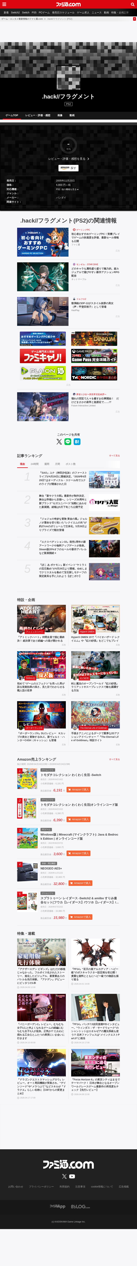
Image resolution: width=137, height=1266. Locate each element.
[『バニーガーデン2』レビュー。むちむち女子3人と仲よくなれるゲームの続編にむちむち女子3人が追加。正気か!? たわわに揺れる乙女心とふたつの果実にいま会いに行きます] (41, 1040)
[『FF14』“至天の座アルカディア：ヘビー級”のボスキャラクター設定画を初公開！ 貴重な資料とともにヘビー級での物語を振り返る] (95, 978)
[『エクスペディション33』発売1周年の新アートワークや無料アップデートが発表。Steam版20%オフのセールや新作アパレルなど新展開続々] (104, 551)
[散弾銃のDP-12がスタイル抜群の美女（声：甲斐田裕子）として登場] (42, 314)
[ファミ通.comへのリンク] (68, 4)
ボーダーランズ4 (34, 737)
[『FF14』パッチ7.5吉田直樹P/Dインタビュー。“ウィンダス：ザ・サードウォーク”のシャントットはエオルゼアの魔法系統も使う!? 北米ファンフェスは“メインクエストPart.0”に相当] (95, 1040)
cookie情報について (98, 1224)
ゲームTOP (12, 116)
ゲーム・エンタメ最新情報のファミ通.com (22, 19)
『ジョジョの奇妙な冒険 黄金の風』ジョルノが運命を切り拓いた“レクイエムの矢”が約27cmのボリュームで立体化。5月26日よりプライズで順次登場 (63, 527)
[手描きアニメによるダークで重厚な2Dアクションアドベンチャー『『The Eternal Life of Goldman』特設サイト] (95, 724)
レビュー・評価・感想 (37, 116)
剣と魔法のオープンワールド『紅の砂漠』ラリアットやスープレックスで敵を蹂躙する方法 (95, 695)
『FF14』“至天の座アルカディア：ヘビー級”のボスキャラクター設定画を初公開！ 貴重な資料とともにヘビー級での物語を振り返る (95, 1001)
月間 (57, 466)
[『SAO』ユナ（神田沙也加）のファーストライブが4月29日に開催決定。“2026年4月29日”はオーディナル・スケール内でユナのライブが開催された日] (104, 482)
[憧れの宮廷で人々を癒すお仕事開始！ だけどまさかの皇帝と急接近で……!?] (42, 409)
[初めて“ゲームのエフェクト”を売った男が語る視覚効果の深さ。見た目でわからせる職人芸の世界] (41, 673)
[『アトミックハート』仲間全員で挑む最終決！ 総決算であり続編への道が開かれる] (41, 621)
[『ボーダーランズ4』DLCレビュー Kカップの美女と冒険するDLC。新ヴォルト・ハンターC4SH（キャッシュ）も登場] (41, 724)
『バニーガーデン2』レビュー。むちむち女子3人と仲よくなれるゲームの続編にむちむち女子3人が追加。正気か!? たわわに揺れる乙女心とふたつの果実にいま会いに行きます (40, 1065)
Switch (28, 12)
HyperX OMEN (87, 634)
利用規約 (64, 1224)
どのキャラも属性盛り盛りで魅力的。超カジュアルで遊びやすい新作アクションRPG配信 (95, 275)
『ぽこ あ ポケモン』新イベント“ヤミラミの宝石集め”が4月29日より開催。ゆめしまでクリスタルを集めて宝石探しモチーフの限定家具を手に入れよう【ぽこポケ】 (63, 573)
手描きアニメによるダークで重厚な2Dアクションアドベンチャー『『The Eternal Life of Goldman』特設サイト (94, 749)
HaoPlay (75, 314)
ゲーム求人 (91, 12)
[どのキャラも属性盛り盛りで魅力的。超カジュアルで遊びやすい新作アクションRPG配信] (42, 279)
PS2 (58, 192)
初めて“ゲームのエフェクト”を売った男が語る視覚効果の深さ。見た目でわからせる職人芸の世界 (41, 695)
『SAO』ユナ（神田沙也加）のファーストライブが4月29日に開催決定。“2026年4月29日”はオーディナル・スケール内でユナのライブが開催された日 (63, 481)
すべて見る (114, 458)
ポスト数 (71, 466)
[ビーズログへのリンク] (80, 1243)
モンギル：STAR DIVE (87, 267)
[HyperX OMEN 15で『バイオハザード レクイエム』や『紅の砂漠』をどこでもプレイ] (95, 621)
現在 (22, 466)
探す (73, 170)
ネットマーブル (78, 283)
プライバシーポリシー (44, 1224)
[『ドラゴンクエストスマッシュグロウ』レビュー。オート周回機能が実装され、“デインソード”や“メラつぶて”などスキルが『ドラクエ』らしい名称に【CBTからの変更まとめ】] (41, 1097)
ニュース (106, 12)
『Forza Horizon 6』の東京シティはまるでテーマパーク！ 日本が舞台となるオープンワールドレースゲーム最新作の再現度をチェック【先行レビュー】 (95, 1122)
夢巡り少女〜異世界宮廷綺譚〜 (91, 397)
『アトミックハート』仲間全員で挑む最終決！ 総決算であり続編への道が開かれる (41, 644)
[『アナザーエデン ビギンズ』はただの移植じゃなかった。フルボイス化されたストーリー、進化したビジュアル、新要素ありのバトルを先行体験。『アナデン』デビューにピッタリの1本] (41, 978)
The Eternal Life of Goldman (93, 737)
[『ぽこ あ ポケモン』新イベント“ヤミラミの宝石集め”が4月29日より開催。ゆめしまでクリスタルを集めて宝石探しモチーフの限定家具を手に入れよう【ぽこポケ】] (104, 574)
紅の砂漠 (84, 686)
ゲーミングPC (83, 232)
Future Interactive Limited (83, 409)
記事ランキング (29, 459)
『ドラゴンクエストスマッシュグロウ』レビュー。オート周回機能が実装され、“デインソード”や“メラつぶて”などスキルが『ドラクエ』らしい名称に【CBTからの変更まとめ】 (41, 1122)
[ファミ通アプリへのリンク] (57, 1243)
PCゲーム (49, 12)
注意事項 (79, 1224)
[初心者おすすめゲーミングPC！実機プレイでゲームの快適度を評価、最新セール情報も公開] (42, 245)
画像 (59, 116)
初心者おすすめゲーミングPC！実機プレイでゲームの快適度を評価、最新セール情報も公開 (95, 241)
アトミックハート (34, 634)
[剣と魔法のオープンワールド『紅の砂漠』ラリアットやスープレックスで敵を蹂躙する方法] (95, 673)
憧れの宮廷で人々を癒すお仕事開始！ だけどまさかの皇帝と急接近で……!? (95, 403)
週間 (46, 466)
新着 (6, 12)
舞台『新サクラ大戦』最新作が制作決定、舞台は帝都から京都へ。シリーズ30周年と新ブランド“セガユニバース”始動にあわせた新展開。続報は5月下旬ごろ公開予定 (63, 504)
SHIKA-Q (30, 686)
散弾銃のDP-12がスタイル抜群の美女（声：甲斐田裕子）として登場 (95, 308)
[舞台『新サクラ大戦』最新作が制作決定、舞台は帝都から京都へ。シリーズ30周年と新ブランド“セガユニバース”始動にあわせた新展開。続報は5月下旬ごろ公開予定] (104, 505)
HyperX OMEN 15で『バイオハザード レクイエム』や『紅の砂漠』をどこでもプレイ (94, 644)
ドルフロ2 (81, 302)
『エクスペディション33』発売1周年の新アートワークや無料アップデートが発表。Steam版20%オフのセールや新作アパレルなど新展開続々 (63, 550)
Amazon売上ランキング (36, 774)
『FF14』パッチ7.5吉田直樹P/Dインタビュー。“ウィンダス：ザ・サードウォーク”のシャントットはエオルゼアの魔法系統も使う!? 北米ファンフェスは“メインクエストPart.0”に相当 (95, 1065)
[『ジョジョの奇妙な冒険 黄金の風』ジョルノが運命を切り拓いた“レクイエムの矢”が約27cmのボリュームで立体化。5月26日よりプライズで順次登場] (104, 528)
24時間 (35, 466)
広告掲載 (118, 1224)
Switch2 (17, 12)
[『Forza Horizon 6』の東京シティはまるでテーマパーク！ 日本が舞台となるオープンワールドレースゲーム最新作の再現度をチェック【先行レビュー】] (95, 1097)
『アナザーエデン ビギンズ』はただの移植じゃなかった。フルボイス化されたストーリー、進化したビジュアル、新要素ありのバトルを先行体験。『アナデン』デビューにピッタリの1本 (41, 1005)
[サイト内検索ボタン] (132, 4)
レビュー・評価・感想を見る (66, 161)
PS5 (38, 12)
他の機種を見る (69, 192)
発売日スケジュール (70, 12)
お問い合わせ (21, 1224)
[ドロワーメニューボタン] (4, 4)
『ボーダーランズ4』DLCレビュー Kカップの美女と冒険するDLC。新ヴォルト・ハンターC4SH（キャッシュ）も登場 (41, 749)
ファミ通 (75, 249)
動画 (117, 12)
